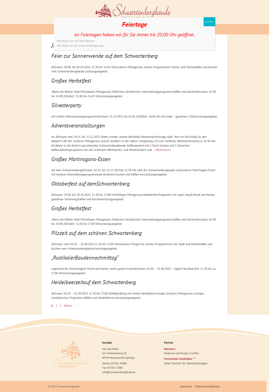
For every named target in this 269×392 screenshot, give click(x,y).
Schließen (209, 21)
